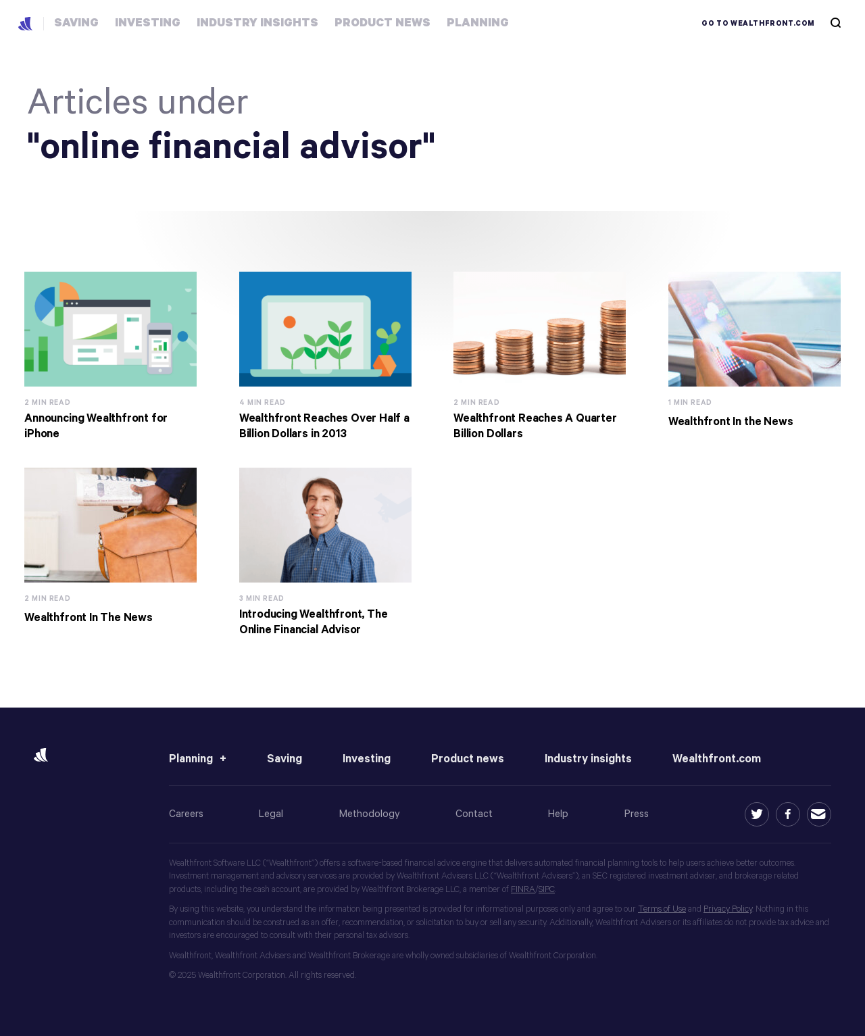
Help (558, 814)
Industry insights (588, 759)
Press (636, 814)
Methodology (369, 814)
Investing (367, 759)
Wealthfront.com (716, 759)
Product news (467, 759)
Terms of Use (662, 909)
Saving (284, 759)
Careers (186, 814)
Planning (191, 759)
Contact (474, 814)
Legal (271, 814)
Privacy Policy (727, 909)
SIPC (547, 890)
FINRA (523, 890)
